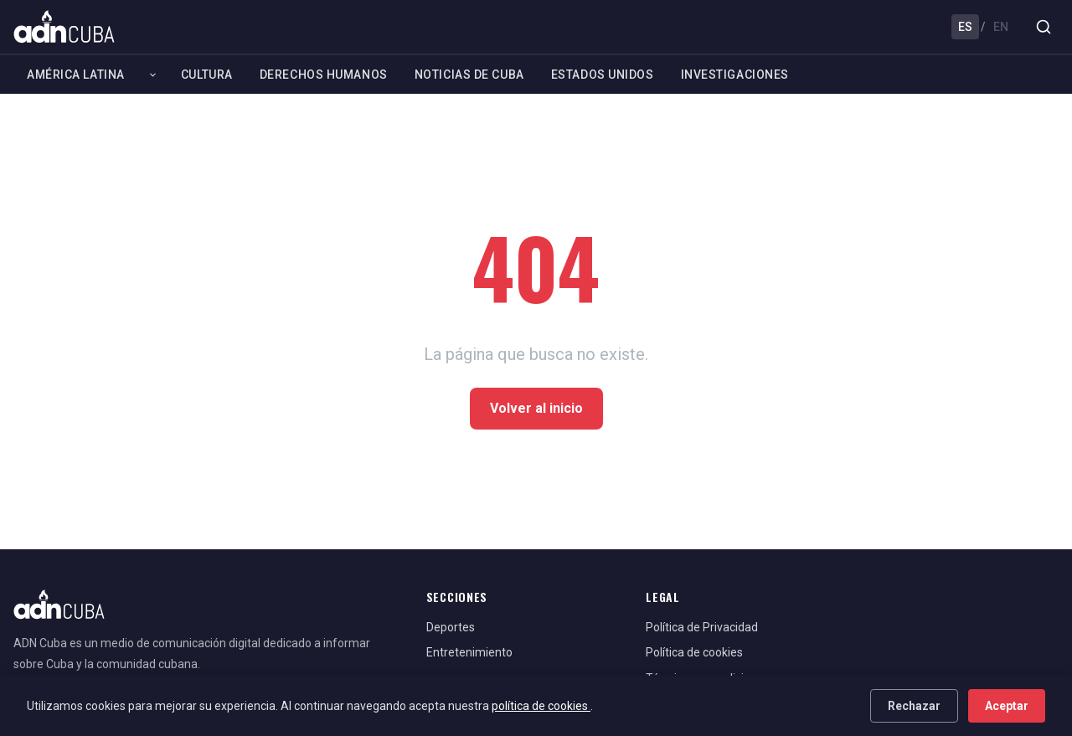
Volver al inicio (536, 408)
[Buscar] (1043, 27)
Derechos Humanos (324, 74)
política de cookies (541, 706)
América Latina (76, 74)
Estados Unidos (602, 74)
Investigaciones (735, 74)
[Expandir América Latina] (153, 74)
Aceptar (1006, 706)
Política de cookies (694, 652)
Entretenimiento (469, 652)
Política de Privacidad (702, 627)
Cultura (207, 74)
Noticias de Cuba (469, 74)
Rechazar (914, 706)
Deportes (450, 627)
